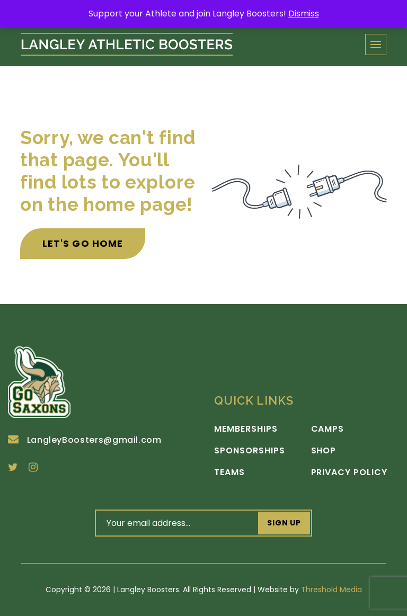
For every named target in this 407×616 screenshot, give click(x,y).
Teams (229, 472)
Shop (324, 450)
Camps (327, 429)
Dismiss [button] (303, 13)
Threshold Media (331, 589)
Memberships (246, 429)
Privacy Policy (349, 472)
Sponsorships (249, 450)
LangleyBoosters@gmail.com (85, 440)
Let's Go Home (82, 243)
